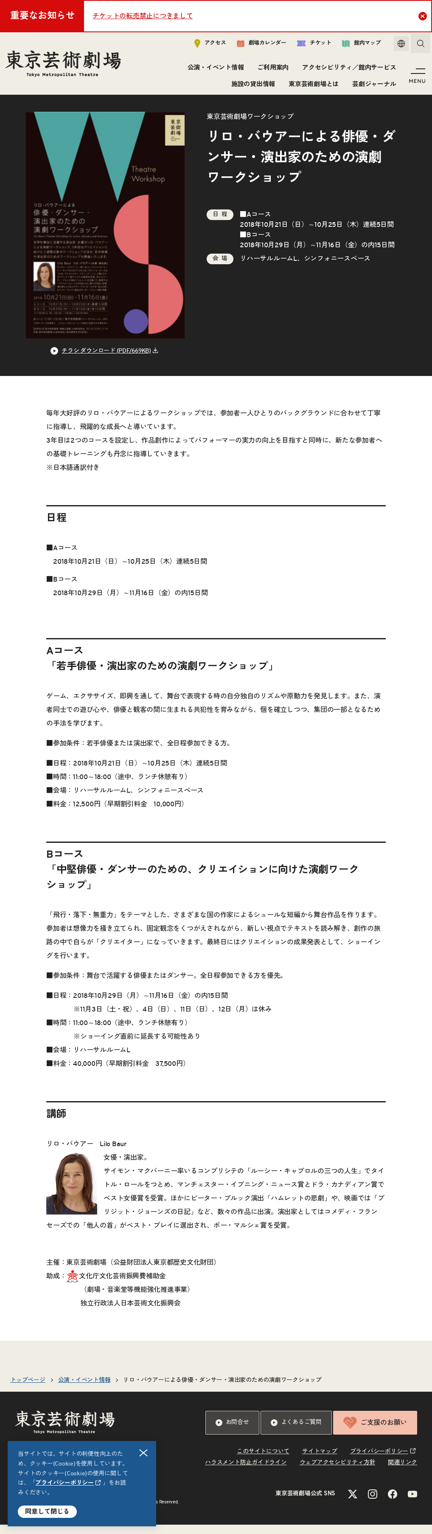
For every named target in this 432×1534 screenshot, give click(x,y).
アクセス (204, 45)
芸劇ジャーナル (373, 86)
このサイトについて (263, 1461)
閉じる (144, 1453)
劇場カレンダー (255, 45)
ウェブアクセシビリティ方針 (338, 1472)
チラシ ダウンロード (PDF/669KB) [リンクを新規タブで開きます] (106, 360)
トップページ (27, 1390)
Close (424, 16)
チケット (308, 45)
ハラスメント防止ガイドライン (246, 1472)
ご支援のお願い (375, 1432)
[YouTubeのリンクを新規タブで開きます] (412, 1503)
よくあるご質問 (296, 1432)
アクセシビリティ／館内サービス (348, 70)
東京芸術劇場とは (312, 86)
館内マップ (355, 45)
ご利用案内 (271, 70)
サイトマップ (319, 1461)
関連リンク (402, 1472)
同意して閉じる (47, 1512)
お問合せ (232, 1432)
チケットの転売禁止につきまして (143, 16)
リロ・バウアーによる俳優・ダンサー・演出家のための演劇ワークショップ (222, 1390)
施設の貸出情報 (251, 86)
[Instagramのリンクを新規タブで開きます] (372, 1503)
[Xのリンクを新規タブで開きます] (352, 1503)
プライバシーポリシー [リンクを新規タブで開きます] (64, 1483)
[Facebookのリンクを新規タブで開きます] (392, 1503)
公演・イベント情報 (214, 70)
